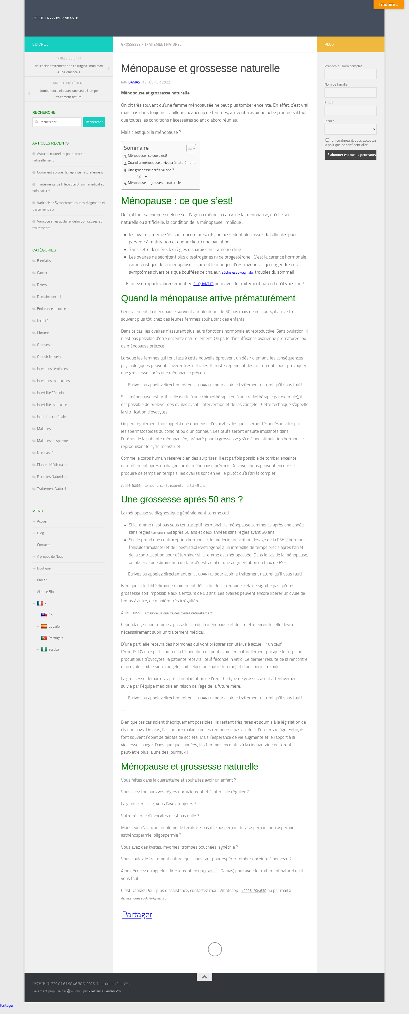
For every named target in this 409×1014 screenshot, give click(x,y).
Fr (42, 603)
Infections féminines (52, 369)
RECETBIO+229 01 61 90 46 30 (55, 18)
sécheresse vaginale (237, 272)
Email (328, 102)
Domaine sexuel (49, 297)
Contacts (44, 545)
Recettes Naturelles (52, 477)
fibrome (43, 333)
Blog (40, 533)
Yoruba (50, 649)
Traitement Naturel (163, 44)
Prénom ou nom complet (343, 66)
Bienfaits (44, 261)
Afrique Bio (45, 592)
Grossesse (131, 44)
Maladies (44, 429)
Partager (137, 919)
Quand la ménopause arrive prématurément (167, 163)
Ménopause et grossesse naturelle (158, 183)
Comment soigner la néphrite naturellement (70, 172)
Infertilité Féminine (51, 393)
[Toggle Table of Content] (200, 148)
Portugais (52, 638)
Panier (42, 580)
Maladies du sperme (52, 441)
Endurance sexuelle (51, 309)
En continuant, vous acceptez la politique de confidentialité (350, 142)
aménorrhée (161, 534)
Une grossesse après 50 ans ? (154, 170)
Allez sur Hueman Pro (104, 996)
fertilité (42, 321)
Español (51, 626)
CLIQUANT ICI (204, 284)
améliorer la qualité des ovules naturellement (179, 616)
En (46, 615)
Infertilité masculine (52, 405)
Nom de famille (335, 84)
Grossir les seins (49, 357)
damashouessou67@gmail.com (145, 903)
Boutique (44, 568)
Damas (134, 82)
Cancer (42, 273)
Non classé (45, 453)
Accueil (42, 521)
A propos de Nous (50, 556)
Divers (42, 285)
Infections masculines (53, 381)
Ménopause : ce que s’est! (150, 156)
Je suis (329, 121)
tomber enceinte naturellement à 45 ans (175, 487)
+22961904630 (253, 895)
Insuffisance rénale (51, 417)
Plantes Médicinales (52, 465)
